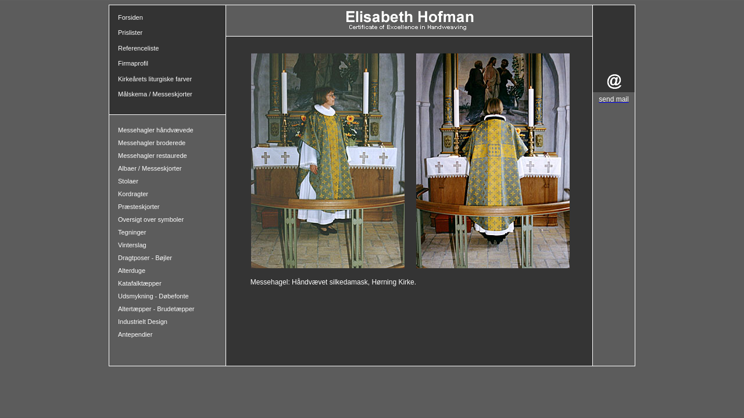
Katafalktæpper (140, 283)
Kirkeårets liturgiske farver (155, 78)
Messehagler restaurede (152, 155)
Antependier (135, 334)
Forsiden (130, 17)
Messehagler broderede (151, 142)
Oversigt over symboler (151, 219)
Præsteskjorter (139, 206)
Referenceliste (138, 48)
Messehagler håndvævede (156, 130)
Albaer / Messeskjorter (149, 168)
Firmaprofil (133, 63)
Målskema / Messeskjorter (155, 94)
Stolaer (128, 181)
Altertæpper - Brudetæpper (156, 308)
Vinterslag (132, 245)
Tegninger (132, 232)
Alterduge (131, 270)
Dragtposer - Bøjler (145, 257)
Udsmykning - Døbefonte (154, 296)
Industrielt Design (142, 321)
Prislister (130, 32)
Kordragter (133, 193)
